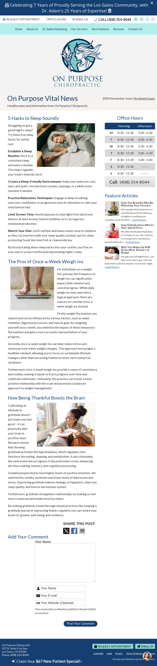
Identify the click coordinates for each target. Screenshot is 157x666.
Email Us (80, 19)
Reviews (118, 29)
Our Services (79, 29)
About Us (32, 29)
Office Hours (56, 19)
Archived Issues (144, 98)
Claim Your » (47, 661)
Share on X (66, 531)
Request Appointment (21, 19)
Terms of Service (134, 653)
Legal (109, 653)
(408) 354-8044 (119, 19)
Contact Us (135, 29)
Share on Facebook (74, 531)
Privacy (119, 653)
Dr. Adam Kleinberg (54, 29)
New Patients (100, 29)
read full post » (139, 219)
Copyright (98, 653)
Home (18, 29)
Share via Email (82, 531)
